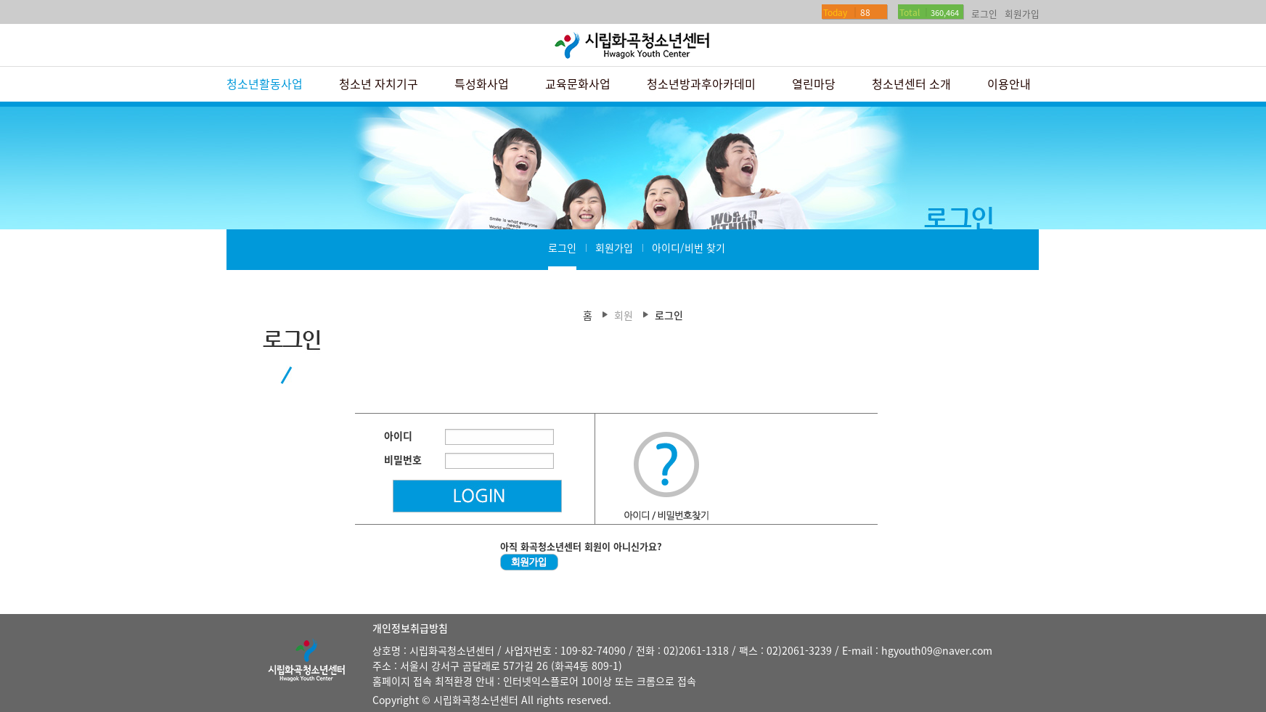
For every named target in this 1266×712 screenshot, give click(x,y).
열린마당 (814, 83)
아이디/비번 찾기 (688, 247)
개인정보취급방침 (410, 628)
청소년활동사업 (264, 83)
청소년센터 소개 (911, 83)
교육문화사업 (577, 83)
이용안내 (1009, 83)
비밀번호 (403, 459)
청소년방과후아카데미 (701, 83)
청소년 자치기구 (378, 83)
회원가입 (1022, 13)
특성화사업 (481, 83)
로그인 (984, 13)
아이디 (398, 435)
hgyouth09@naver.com (936, 650)
